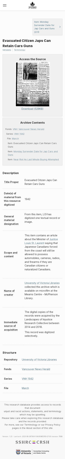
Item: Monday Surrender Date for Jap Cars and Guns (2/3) (47, 27)
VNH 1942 (19, 134)
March (15, 138)
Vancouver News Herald (36, 369)
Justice (54, 239)
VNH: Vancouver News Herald (28, 129)
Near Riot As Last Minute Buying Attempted (36, 159)
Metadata (7, 50)
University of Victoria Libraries (42, 282)
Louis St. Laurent (34, 243)
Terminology (19, 50)
